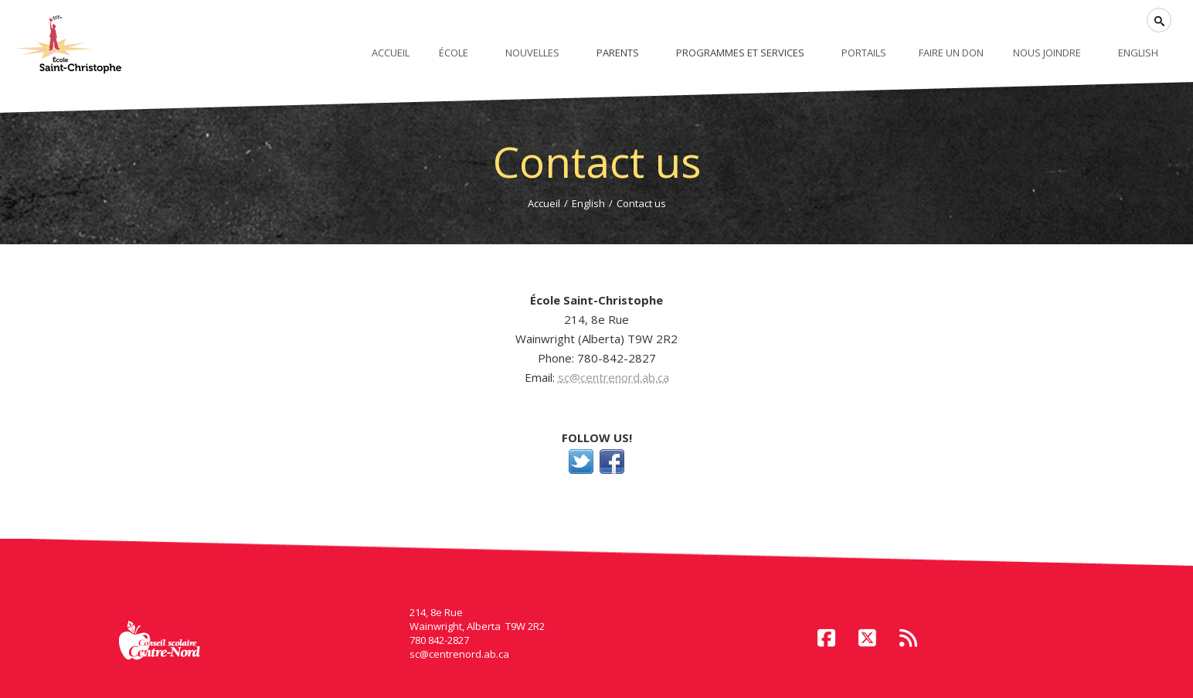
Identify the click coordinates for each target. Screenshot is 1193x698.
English (588, 203)
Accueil (544, 203)
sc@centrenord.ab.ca (613, 377)
